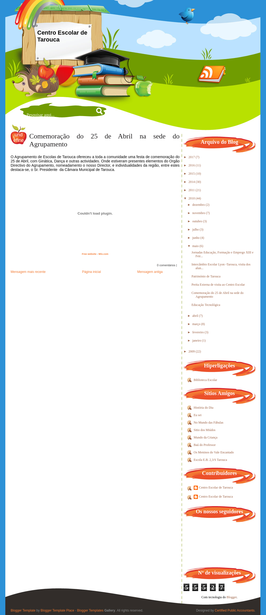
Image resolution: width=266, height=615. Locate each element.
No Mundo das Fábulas (208, 422)
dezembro (199, 205)
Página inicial (91, 272)
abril (195, 316)
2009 (192, 351)
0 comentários (166, 265)
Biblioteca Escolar (205, 380)
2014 (192, 182)
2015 (192, 173)
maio (196, 246)
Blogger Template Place (57, 610)
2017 (192, 157)
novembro (199, 213)
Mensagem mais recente (28, 272)
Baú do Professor (205, 445)
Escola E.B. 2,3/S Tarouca (210, 460)
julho (196, 229)
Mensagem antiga (150, 272)
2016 (192, 165)
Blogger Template (23, 610)
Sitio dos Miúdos (204, 430)
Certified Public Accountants (234, 610)
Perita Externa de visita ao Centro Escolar (218, 284)
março (196, 324)
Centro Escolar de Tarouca (216, 487)
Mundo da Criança (205, 437)
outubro (197, 221)
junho (196, 238)
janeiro (197, 340)
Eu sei (198, 415)
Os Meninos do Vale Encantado (214, 452)
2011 (192, 190)
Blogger (232, 597)
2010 (192, 198)
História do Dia (203, 407)
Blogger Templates (90, 610)
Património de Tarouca (206, 276)
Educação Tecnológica (206, 305)
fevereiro (198, 332)
